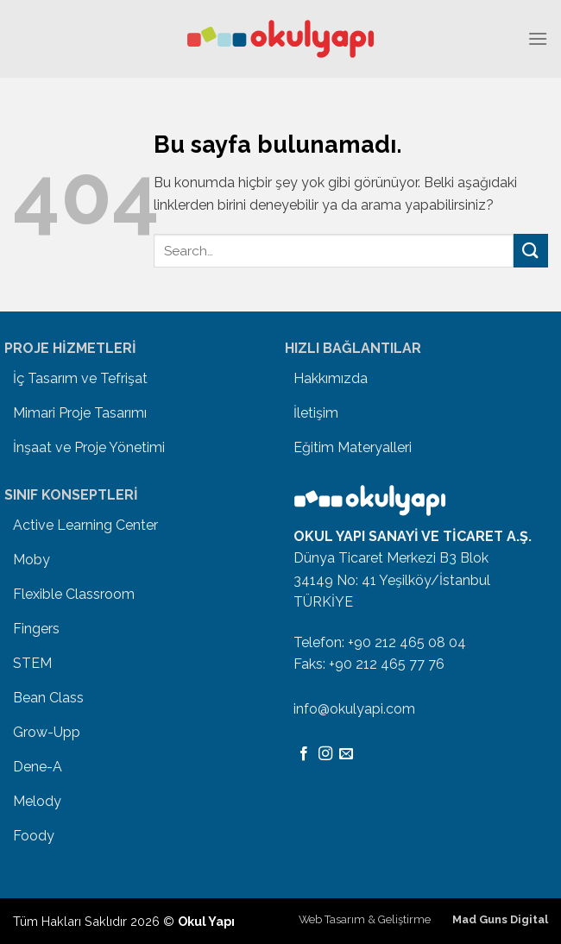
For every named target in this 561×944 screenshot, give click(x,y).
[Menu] (537, 38)
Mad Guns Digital (500, 919)
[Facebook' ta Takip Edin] (304, 754)
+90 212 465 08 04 (407, 642)
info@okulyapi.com (354, 709)
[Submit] (531, 250)
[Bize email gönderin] (346, 754)
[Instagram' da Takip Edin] (325, 754)
